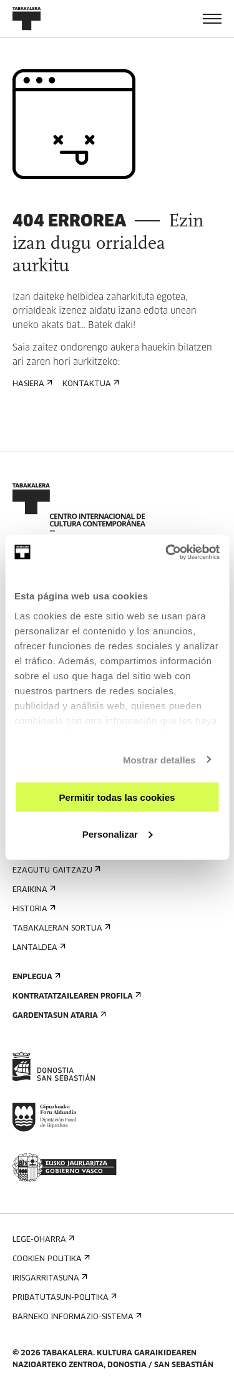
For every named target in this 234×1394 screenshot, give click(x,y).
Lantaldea (37, 948)
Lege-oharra (42, 1240)
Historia (32, 909)
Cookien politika (49, 1259)
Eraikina (32, 890)
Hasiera (31, 384)
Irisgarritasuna (48, 1278)
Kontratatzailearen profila (75, 996)
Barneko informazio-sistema (75, 1317)
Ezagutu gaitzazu (55, 870)
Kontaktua (89, 384)
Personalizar (117, 833)
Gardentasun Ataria (58, 1016)
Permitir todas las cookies (117, 797)
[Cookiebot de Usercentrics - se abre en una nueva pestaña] (167, 552)
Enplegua (35, 977)
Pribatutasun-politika (63, 1298)
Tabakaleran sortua (60, 928)
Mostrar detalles (159, 759)
